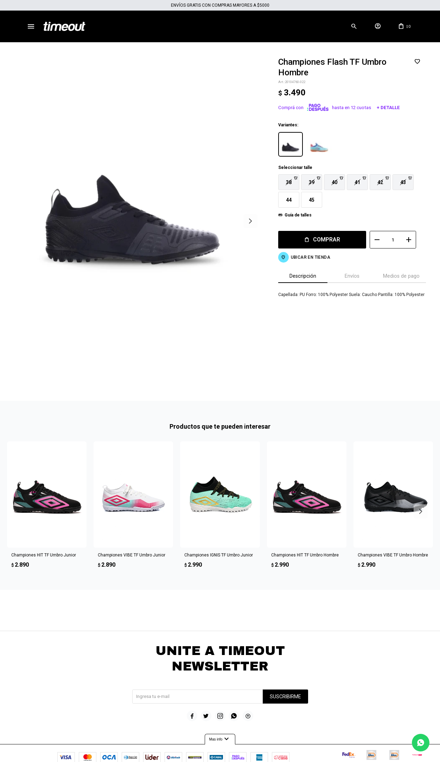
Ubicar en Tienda (305, 257)
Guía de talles (292, 215)
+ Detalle (383, 107)
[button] (354, 26)
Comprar (321, 239)
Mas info (220, 713)
